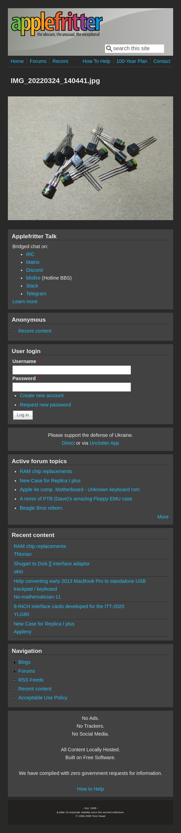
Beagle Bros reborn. (42, 508)
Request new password (45, 404)
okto (18, 571)
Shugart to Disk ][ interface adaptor (52, 563)
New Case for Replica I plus (50, 480)
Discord (34, 270)
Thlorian (22, 554)
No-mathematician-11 (37, 597)
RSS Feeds (30, 680)
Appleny (22, 631)
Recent (60, 61)
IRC (30, 254)
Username (25, 361)
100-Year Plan (131, 61)
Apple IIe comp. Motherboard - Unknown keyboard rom (80, 489)
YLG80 (21, 614)
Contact (161, 61)
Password (25, 378)
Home (17, 61)
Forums (38, 61)
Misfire (33, 278)
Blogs (24, 662)
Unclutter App (104, 443)
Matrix (32, 262)
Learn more (25, 301)
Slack (32, 285)
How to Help (90, 789)
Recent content (34, 331)
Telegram (36, 293)
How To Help (96, 61)
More (163, 517)
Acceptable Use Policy (42, 697)
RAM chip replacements (46, 471)
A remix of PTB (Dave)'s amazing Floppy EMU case (76, 498)
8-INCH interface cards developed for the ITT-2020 (69, 606)
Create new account (42, 395)
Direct (68, 443)
